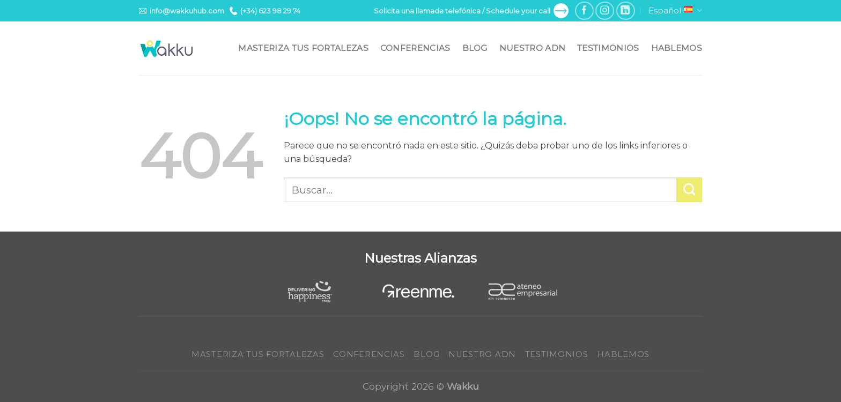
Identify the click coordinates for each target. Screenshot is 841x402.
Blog (475, 48)
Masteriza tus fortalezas (303, 48)
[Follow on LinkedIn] (625, 11)
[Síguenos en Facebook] (584, 11)
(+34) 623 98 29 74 (265, 10)
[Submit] (689, 190)
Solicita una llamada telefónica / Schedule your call (471, 10)
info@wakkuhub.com (181, 10)
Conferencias (415, 48)
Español (675, 10)
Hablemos (676, 48)
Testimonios (608, 48)
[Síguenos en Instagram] (604, 11)
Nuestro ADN (532, 48)
